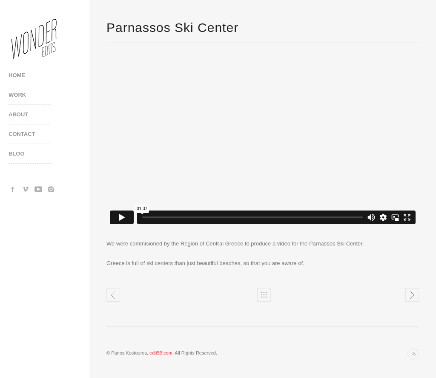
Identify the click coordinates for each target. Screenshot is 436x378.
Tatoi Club (412, 295)
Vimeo (25, 189)
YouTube (38, 189)
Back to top (413, 354)
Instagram (51, 189)
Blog (17, 153)
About (18, 114)
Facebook (13, 189)
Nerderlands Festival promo (113, 295)
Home (17, 75)
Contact (22, 134)
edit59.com (160, 352)
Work (17, 95)
